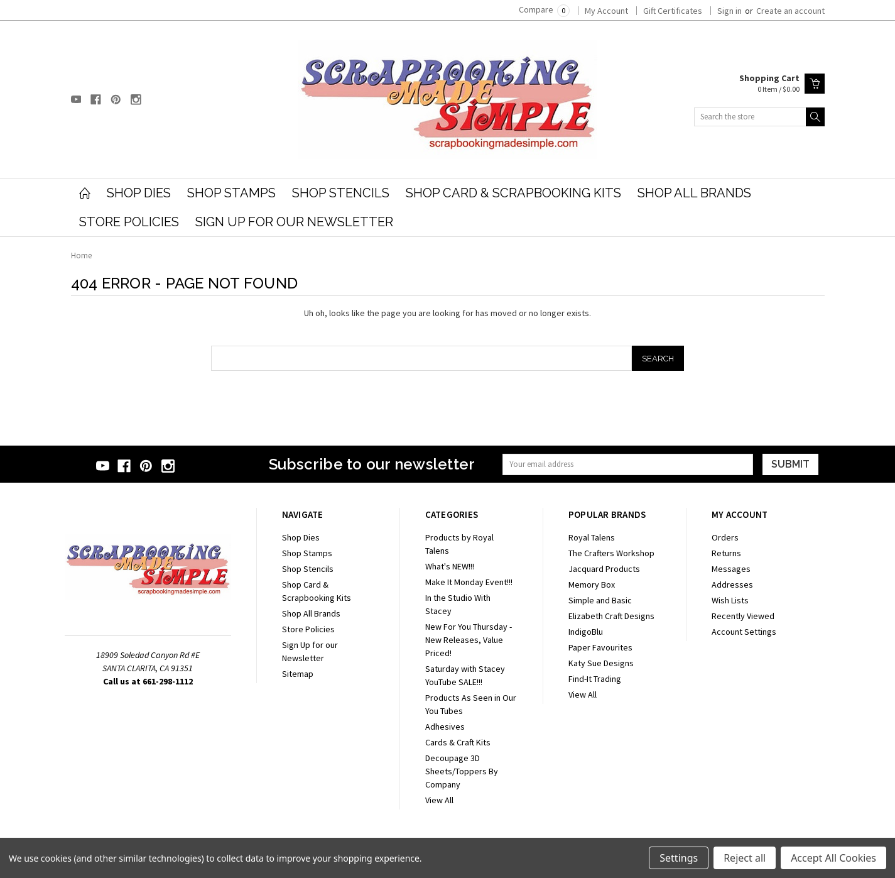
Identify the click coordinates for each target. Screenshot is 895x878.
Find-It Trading (594, 678)
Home (81, 255)
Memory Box (591, 584)
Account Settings (744, 631)
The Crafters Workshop (611, 553)
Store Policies (129, 221)
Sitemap (297, 673)
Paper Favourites (600, 647)
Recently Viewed (743, 616)
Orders (725, 537)
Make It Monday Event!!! (469, 582)
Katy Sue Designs (601, 663)
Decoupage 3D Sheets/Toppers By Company (461, 771)
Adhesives (445, 726)
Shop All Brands (694, 192)
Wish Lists (730, 600)
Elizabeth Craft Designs (611, 616)
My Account (606, 10)
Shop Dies (139, 192)
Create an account (790, 10)
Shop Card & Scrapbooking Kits (513, 192)
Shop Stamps (231, 192)
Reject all (745, 858)
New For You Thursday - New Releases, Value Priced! (468, 640)
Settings (678, 858)
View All (439, 800)
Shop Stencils (340, 192)
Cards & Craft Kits (458, 742)
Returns (726, 553)
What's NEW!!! (449, 566)
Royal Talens (591, 537)
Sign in (729, 10)
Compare (544, 9)
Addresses (732, 584)
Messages (731, 568)
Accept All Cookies (833, 858)
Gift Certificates (672, 10)
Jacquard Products (604, 568)
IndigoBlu (585, 631)
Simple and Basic (600, 600)
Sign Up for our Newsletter (294, 221)
